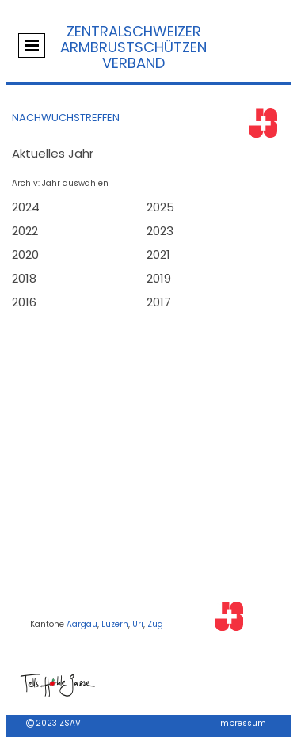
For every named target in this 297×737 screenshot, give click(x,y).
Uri (137, 624)
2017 (159, 302)
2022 (25, 230)
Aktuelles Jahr (52, 153)
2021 (158, 254)
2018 (24, 278)
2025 (160, 207)
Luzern (114, 624)
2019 (159, 278)
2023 (160, 230)
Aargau (82, 624)
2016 (24, 302)
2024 (26, 207)
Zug (155, 624)
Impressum (242, 723)
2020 (25, 254)
